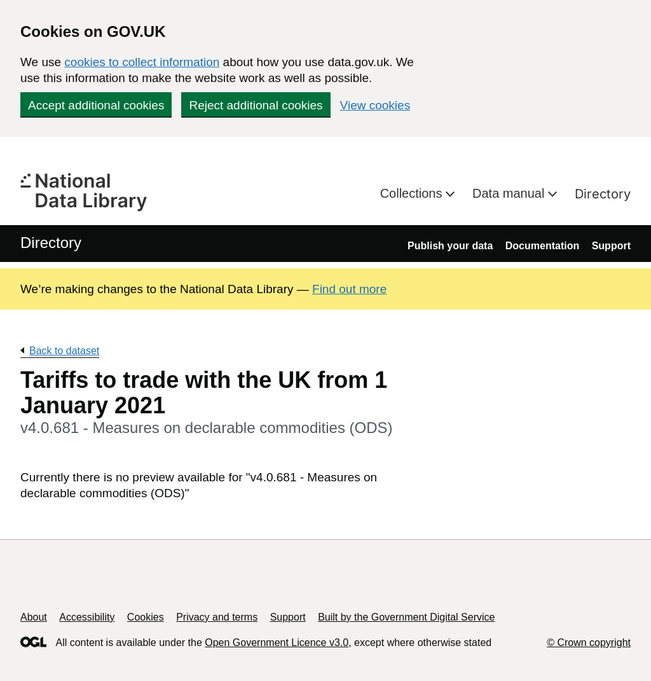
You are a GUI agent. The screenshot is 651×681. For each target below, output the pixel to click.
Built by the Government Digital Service (406, 617)
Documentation (542, 245)
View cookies (375, 105)
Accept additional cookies (96, 105)
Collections (413, 193)
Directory (603, 194)
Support (611, 245)
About (33, 617)
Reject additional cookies (255, 105)
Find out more (349, 289)
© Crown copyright (589, 642)
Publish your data (450, 245)
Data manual (510, 193)
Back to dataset (64, 350)
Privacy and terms (216, 617)
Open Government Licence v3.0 (276, 642)
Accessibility (86, 617)
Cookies (145, 617)
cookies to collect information (141, 62)
